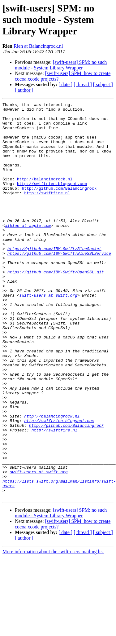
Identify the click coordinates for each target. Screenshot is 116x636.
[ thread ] (83, 84)
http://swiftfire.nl (47, 211)
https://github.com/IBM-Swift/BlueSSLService (59, 284)
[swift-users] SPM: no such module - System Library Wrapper (61, 65)
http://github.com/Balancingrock (59, 206)
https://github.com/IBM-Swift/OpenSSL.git (55, 306)
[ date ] (65, 84)
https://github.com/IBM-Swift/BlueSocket (54, 278)
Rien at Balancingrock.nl (38, 46)
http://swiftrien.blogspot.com (52, 200)
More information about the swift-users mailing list (53, 630)
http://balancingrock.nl (44, 194)
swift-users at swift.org (48, 334)
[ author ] (24, 90)
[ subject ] (103, 84)
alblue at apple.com (28, 250)
